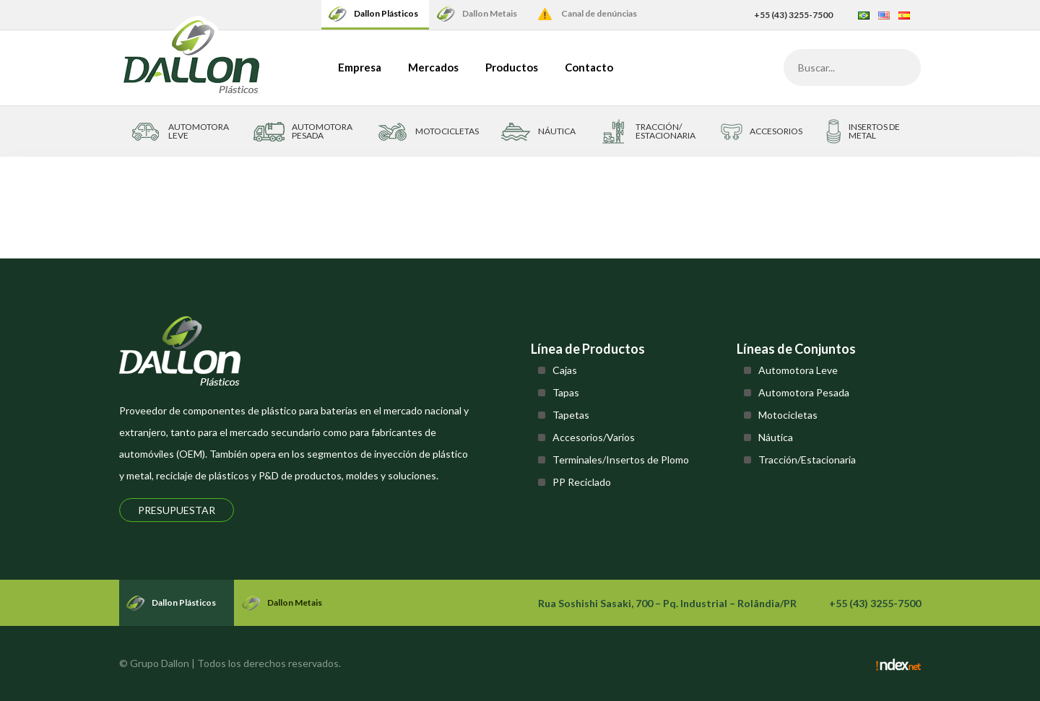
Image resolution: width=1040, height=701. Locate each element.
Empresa (359, 67)
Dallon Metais (489, 13)
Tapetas (570, 415)
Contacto (589, 67)
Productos (511, 67)
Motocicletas (788, 415)
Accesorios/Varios (593, 437)
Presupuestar (176, 510)
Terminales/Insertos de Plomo (620, 459)
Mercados (433, 67)
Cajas (564, 370)
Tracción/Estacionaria (807, 459)
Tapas (565, 392)
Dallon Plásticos (386, 13)
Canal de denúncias (599, 13)
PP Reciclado (581, 482)
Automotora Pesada (803, 392)
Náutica (775, 437)
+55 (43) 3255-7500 (793, 14)
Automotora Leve (798, 370)
